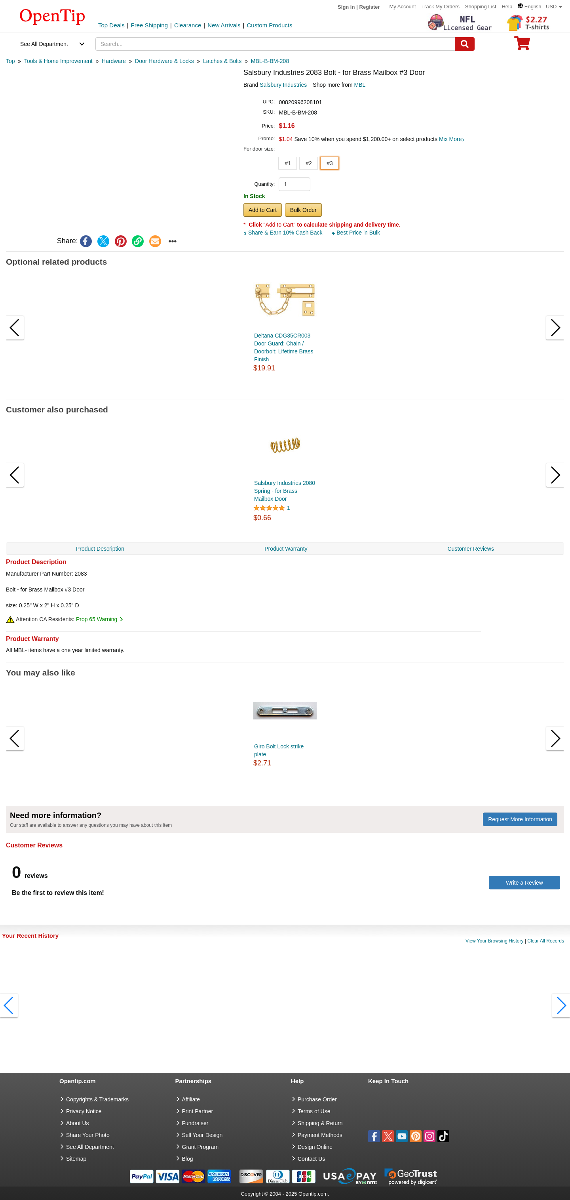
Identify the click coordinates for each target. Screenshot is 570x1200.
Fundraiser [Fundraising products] (195, 1123)
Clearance (187, 25)
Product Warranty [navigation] (285, 549)
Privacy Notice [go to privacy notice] (83, 1111)
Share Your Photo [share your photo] (88, 1135)
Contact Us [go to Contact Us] (311, 1159)
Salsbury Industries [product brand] (283, 85)
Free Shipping (149, 25)
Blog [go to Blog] (187, 1159)
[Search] (465, 44)
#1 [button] (288, 163)
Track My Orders (441, 7)
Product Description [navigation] (100, 549)
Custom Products (269, 25)
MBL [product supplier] (360, 85)
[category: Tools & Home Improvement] (58, 61)
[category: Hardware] (114, 61)
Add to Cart (263, 210)
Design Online (315, 1147)
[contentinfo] (52, 16)
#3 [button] (330, 163)
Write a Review (524, 882)
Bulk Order (303, 210)
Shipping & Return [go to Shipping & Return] (320, 1123)
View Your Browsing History (495, 941)
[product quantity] (294, 184)
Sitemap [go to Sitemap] (76, 1159)
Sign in (346, 7)
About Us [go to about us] (77, 1123)
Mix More (452, 139)
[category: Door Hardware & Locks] (164, 61)
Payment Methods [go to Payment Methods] (320, 1135)
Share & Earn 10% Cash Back (283, 232)
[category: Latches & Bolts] (222, 61)
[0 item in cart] (522, 45)
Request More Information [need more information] (520, 819)
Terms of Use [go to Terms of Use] (314, 1111)
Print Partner (197, 1111)
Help (507, 7)
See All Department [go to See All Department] (90, 1147)
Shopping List (480, 7)
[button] (540, 7)
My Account (403, 7)
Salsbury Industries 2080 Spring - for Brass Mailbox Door (284, 491)
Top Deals (111, 25)
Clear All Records (545, 941)
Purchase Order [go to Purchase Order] (317, 1099)
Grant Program (200, 1147)
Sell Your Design (202, 1135)
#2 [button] (309, 163)
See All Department (44, 44)
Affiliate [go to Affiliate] (191, 1099)
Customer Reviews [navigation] (471, 549)
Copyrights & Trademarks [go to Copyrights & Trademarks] (97, 1099)
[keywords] (275, 44)
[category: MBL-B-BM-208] (270, 61)
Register (369, 7)
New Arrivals (223, 25)
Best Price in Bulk (356, 232)
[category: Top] (10, 61)
